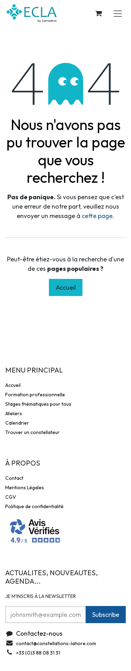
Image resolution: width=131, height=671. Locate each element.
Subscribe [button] (105, 615)
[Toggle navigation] (118, 13)
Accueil (66, 287)
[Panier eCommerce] (98, 13)
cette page (97, 216)
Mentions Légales (24, 487)
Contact (14, 478)
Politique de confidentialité (34, 506)
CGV (10, 497)
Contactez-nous (39, 633)
